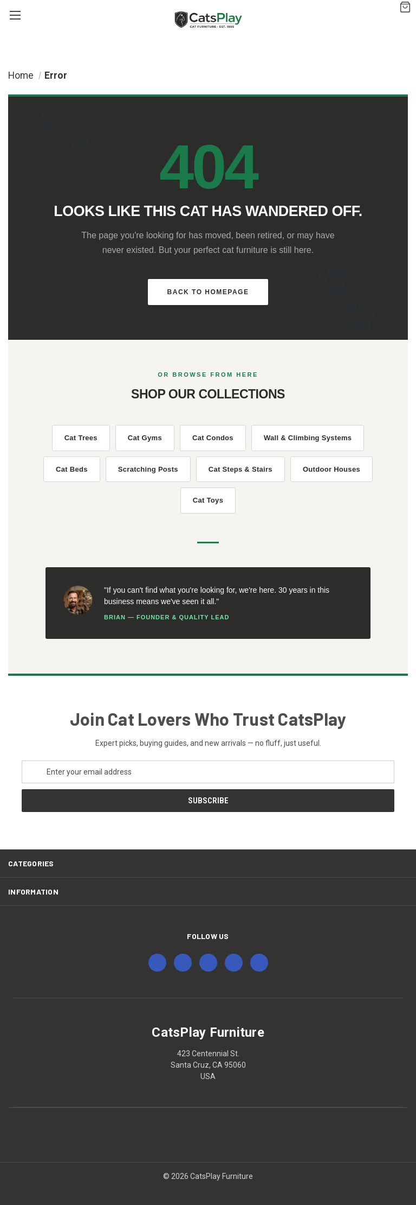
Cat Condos (212, 438)
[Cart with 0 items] (403, 6)
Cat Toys (208, 500)
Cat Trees (81, 438)
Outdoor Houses (331, 469)
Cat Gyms (145, 438)
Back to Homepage (208, 292)
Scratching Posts (148, 469)
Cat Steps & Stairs (240, 469)
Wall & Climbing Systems (308, 438)
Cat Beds (72, 469)
